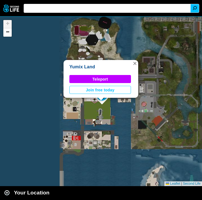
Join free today (100, 90)
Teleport (100, 79)
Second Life (12, 8)
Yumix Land (82, 66)
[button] (135, 63)
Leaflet (173, 184)
